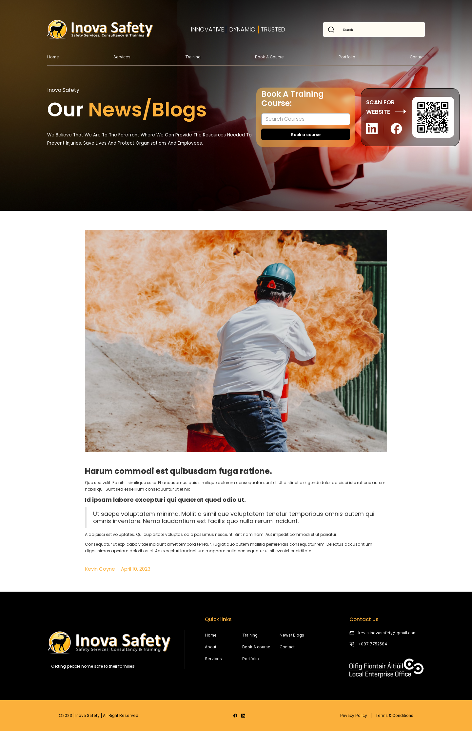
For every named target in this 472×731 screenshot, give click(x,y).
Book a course (269, 56)
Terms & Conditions (394, 715)
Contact (417, 56)
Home (53, 56)
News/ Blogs (292, 635)
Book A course (256, 646)
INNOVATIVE (207, 29)
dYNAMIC (242, 29)
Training (193, 56)
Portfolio (347, 56)
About (210, 646)
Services (121, 56)
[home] (100, 29)
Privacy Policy (353, 715)
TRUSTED (273, 29)
